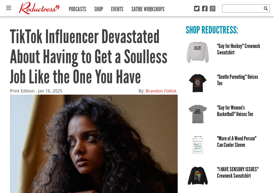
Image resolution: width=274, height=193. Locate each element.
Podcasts (77, 7)
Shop (98, 7)
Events (117, 7)
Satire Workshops (148, 7)
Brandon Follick (161, 91)
